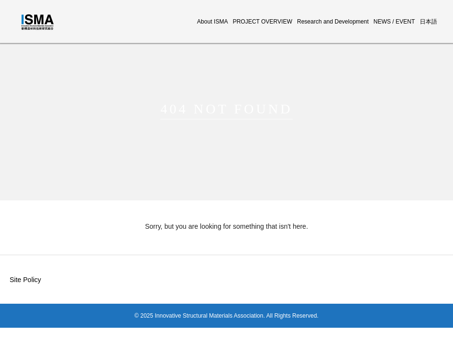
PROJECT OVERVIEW (262, 21)
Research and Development (333, 21)
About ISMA (212, 21)
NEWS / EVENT (394, 21)
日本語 (428, 21)
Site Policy (25, 280)
